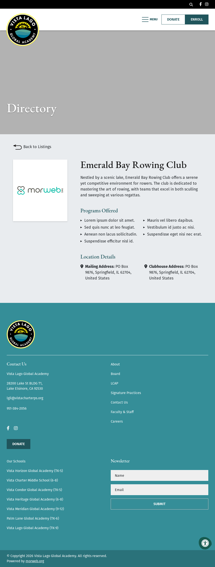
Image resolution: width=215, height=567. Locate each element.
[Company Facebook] (200, 4)
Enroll (197, 19)
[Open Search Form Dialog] (191, 4)
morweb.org (35, 561)
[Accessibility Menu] (205, 543)
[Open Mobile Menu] (150, 19)
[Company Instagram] (206, 4)
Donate (18, 444)
